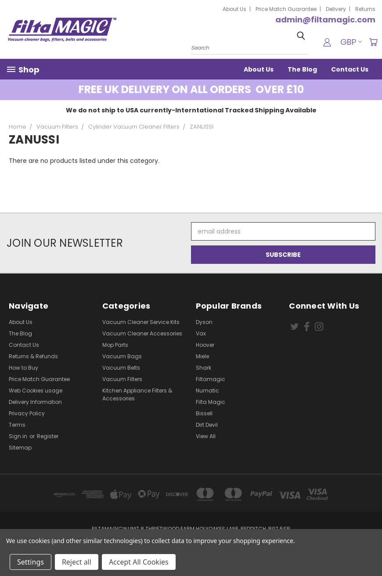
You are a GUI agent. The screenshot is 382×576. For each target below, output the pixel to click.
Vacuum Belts (121, 367)
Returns (365, 9)
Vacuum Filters (122, 379)
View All (206, 436)
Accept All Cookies (139, 562)
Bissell (204, 413)
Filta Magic (210, 402)
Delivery (336, 9)
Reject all (76, 562)
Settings (30, 562)
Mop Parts (115, 345)
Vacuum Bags (122, 356)
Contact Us (349, 69)
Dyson (204, 322)
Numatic (207, 390)
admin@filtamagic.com (325, 19)
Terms (17, 424)
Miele (202, 356)
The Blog (302, 69)
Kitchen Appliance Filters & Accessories (137, 394)
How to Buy (23, 367)
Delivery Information (35, 402)
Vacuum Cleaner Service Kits (141, 322)
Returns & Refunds (33, 356)
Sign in (19, 436)
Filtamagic (210, 379)
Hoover (205, 345)
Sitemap (20, 447)
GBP (351, 41)
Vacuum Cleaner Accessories (142, 333)
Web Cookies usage (35, 390)
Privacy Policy (27, 413)
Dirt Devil (207, 424)
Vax (201, 333)
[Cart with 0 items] (373, 42)
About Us (234, 9)
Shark (203, 367)
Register (47, 436)
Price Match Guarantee (286, 9)
